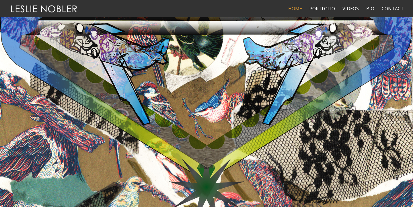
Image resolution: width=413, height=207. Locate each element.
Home (295, 9)
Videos (350, 9)
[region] (206, 103)
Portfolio (322, 9)
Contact (393, 9)
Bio (370, 9)
